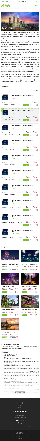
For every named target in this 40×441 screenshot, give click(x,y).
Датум (35, 90)
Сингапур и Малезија (8, 286)
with (20, 438)
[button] (5, 1)
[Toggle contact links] (22, 1)
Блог (20, 405)
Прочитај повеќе (20, 392)
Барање (32, 105)
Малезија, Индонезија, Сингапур (11, 309)
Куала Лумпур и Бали (8, 332)
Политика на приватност (20, 417)
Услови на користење (20, 415)
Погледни (26, 105)
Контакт (20, 407)
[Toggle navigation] (36, 5)
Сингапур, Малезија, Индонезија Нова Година (15, 264)
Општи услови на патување (20, 413)
